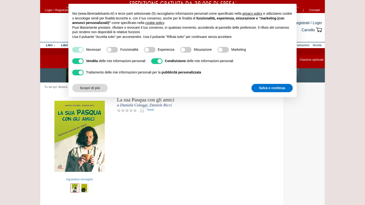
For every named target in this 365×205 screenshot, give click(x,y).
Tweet (150, 109)
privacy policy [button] (252, 13)
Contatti (314, 10)
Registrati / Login (307, 23)
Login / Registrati (56, 10)
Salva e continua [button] (272, 88)
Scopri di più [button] (90, 88)
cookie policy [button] (154, 23)
